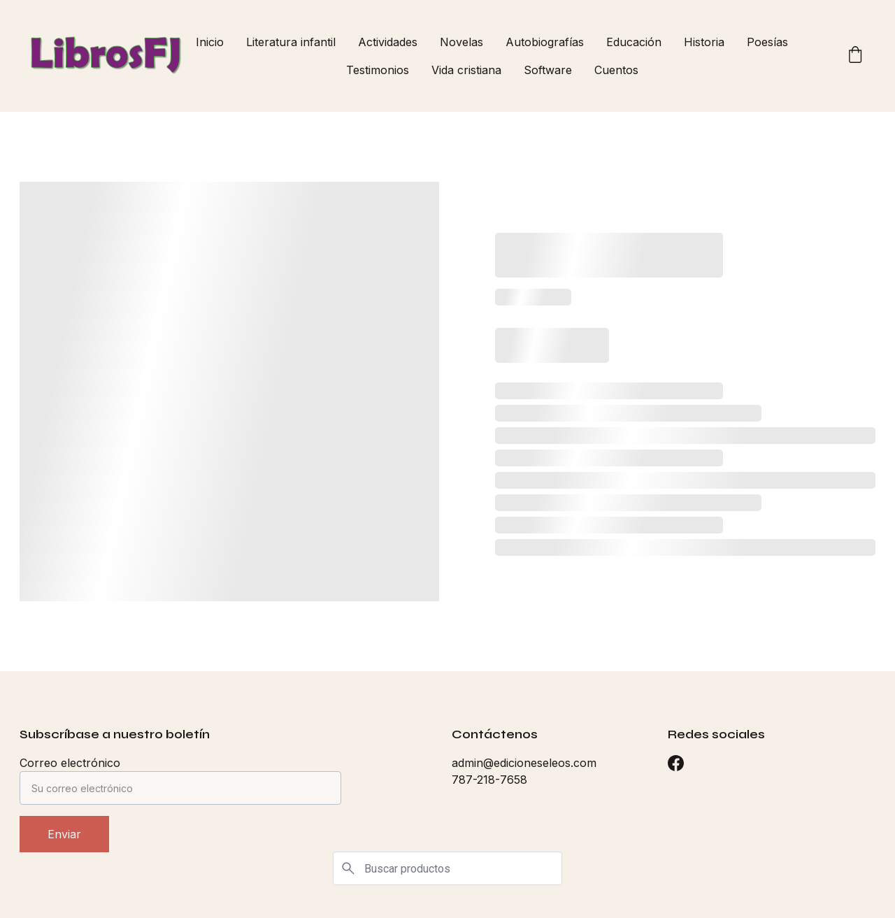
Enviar (64, 834)
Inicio (210, 42)
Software (548, 70)
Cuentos (616, 70)
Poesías (767, 42)
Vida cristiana (466, 70)
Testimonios (377, 70)
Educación (633, 42)
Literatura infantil (291, 42)
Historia (704, 42)
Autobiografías (545, 42)
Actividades (387, 42)
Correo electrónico (70, 763)
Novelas (461, 42)
